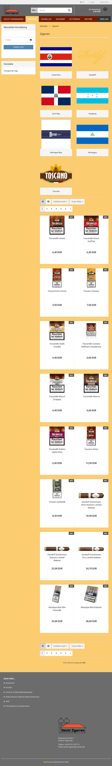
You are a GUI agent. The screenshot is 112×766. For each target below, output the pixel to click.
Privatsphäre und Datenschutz (18, 706)
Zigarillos (46, 19)
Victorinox (74, 19)
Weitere (88, 19)
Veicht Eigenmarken (13, 19)
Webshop (47, 762)
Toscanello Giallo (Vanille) (57, 345)
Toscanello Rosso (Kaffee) (91, 239)
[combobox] (60, 202)
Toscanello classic (57, 238)
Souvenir (60, 19)
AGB (7, 701)
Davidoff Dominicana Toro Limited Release (91, 556)
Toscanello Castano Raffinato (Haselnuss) (91, 345)
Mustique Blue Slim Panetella (57, 608)
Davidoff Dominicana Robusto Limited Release (57, 557)
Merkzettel (103, 2)
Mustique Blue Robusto (91, 607)
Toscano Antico (91, 449)
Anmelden (18, 47)
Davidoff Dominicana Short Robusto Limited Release (91, 505)
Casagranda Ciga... (11, 71)
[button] (82, 2)
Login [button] (92, 2)
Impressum (10, 683)
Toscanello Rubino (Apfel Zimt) (57, 450)
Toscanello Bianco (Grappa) (57, 398)
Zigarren (32, 19)
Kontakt (9, 688)
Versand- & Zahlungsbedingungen (19, 692)
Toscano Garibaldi (57, 502)
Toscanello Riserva (91, 396)
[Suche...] (34, 10)
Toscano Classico (91, 291)
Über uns (104, 19)
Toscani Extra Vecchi (57, 291)
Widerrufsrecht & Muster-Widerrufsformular (22, 697)
